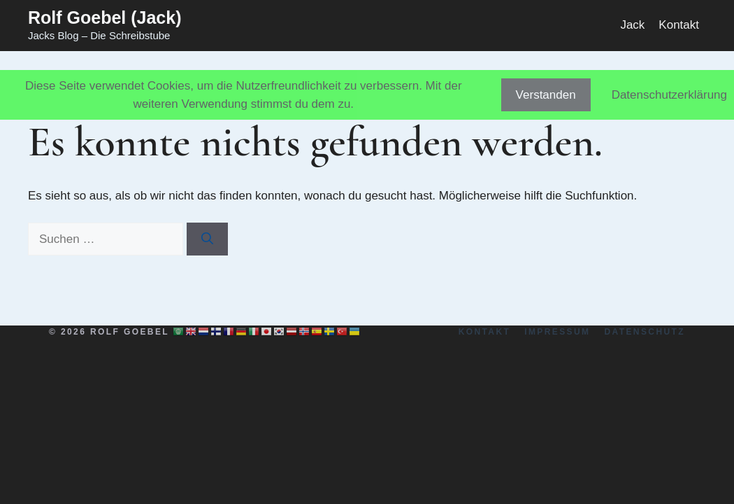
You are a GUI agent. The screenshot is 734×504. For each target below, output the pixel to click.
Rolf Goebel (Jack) (105, 17)
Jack (632, 24)
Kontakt (679, 24)
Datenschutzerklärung (669, 95)
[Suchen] (207, 239)
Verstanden (546, 95)
